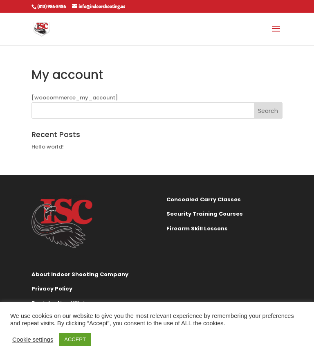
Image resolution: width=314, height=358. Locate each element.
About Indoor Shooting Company (79, 274)
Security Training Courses (204, 214)
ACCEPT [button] (75, 339)
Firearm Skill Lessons (197, 228)
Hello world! (47, 147)
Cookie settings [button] (32, 339)
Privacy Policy (51, 289)
